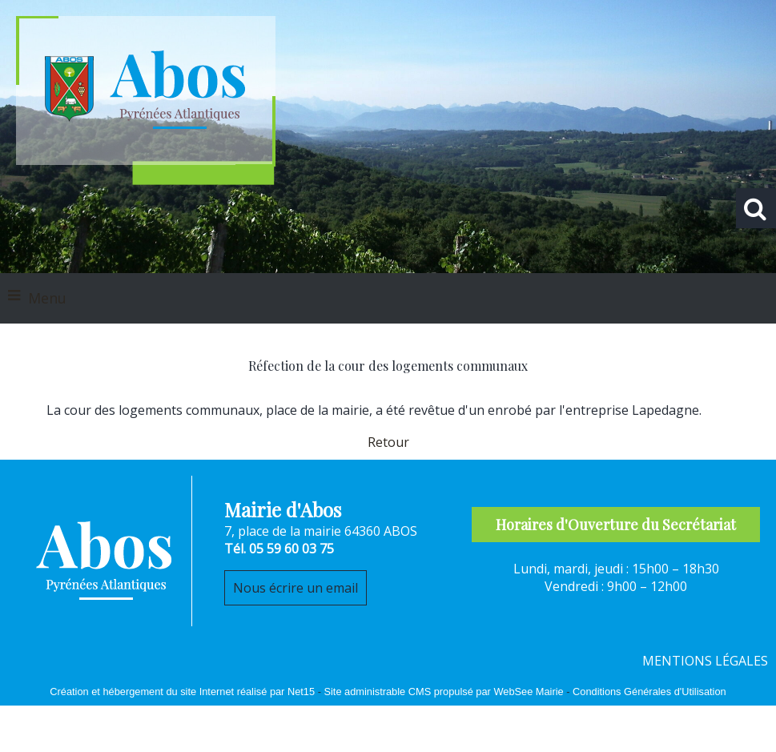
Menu (47, 298)
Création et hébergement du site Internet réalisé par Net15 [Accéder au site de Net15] (182, 692)
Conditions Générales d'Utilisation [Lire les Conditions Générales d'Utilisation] (649, 692)
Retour (388, 442)
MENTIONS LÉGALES (705, 661)
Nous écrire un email (295, 588)
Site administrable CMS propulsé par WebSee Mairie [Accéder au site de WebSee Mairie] (443, 692)
